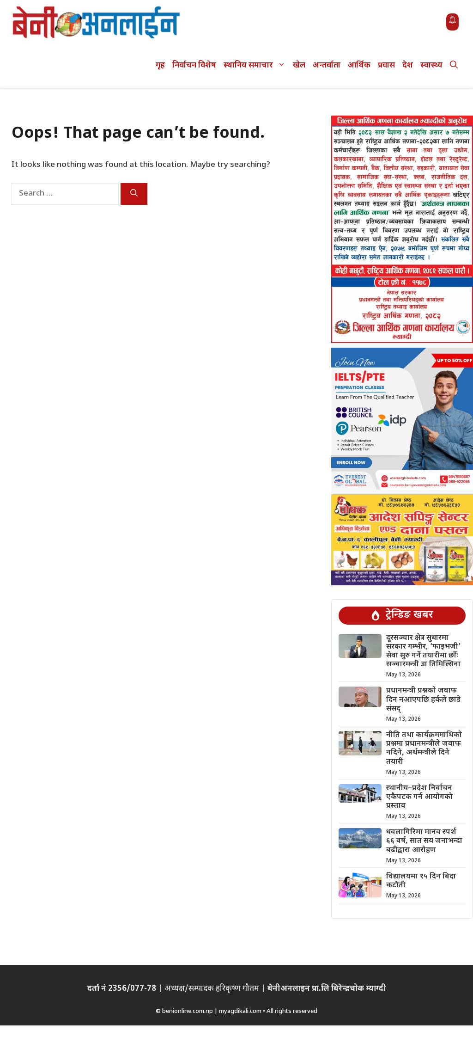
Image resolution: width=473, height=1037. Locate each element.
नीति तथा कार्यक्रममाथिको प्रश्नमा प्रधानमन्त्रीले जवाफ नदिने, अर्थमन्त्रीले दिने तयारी (424, 748)
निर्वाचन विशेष (194, 66)
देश (407, 66)
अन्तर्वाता (326, 66)
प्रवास (386, 66)
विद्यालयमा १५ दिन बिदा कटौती (421, 881)
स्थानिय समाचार (256, 66)
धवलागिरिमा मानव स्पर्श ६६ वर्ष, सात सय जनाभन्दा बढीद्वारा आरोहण (424, 841)
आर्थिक (359, 66)
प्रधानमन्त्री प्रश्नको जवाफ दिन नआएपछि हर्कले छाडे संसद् (423, 699)
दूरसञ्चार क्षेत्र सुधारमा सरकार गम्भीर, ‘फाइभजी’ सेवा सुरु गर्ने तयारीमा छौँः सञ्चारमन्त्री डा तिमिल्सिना (423, 651)
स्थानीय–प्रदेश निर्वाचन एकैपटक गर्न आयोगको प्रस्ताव (419, 797)
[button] (453, 66)
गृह (160, 66)
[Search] (134, 194)
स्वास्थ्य (431, 66)
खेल (299, 66)
